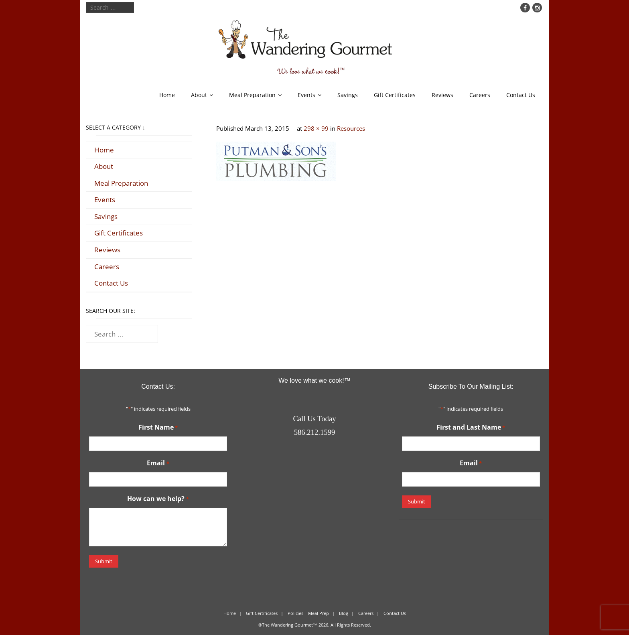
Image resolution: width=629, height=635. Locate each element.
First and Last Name (470, 427)
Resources (351, 128)
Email (158, 463)
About (199, 95)
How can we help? (158, 499)
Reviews (442, 95)
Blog (343, 613)
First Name (158, 427)
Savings (347, 95)
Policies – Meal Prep (308, 613)
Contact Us (520, 95)
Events (306, 95)
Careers (479, 95)
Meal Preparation (252, 95)
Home (167, 95)
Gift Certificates (395, 95)
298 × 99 (316, 128)
